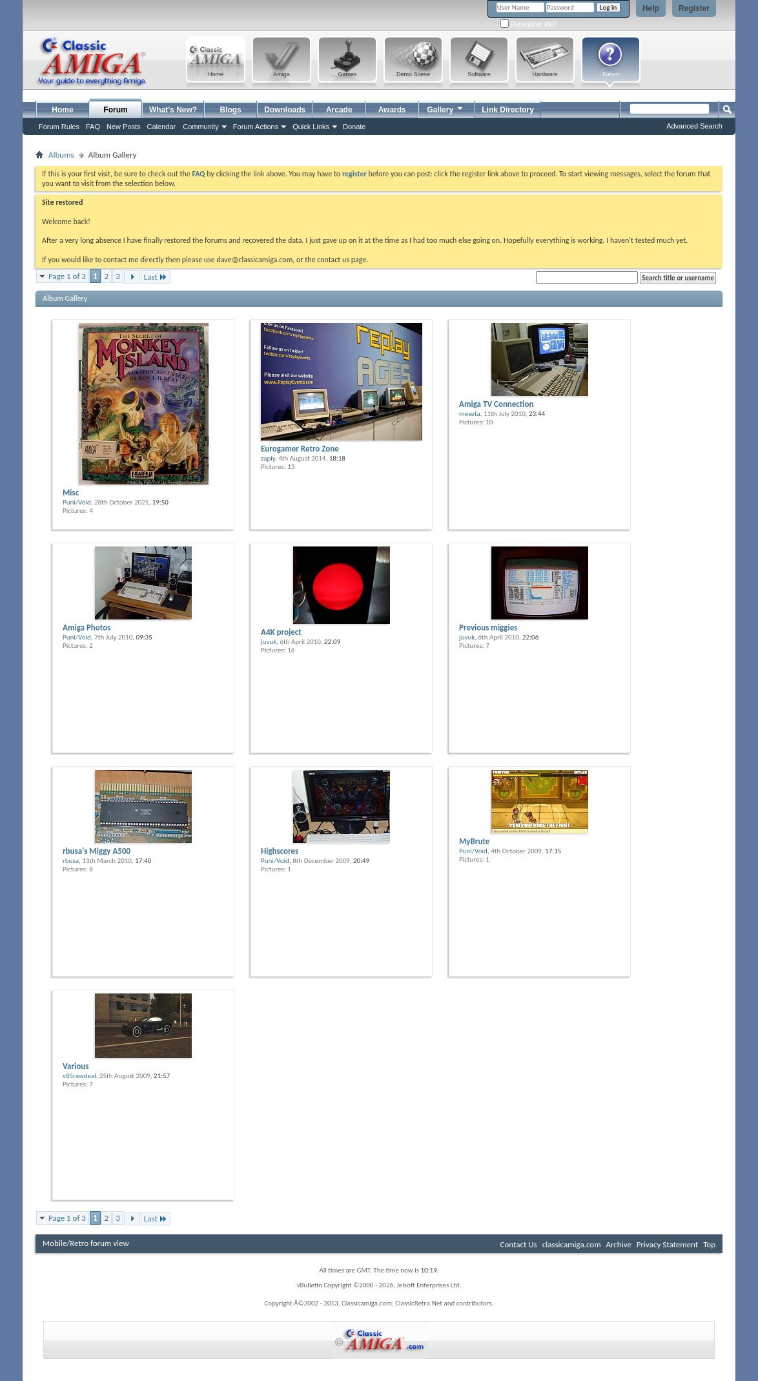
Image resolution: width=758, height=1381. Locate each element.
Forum (115, 109)
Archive (618, 1244)
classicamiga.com (571, 1244)
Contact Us (518, 1244)
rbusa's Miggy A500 (96, 851)
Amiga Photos (86, 627)
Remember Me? (528, 24)
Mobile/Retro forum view (86, 1243)
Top (709, 1244)
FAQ (93, 126)
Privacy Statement (667, 1244)
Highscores (279, 851)
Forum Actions (255, 126)
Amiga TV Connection (496, 404)
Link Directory (508, 109)
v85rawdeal (79, 1076)
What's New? (173, 109)
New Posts (124, 126)
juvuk (268, 642)
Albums (61, 155)
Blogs (230, 109)
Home (62, 109)
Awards (392, 109)
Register (694, 8)
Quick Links (310, 126)
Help (650, 8)
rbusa (71, 861)
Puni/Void (77, 502)
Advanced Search (694, 126)
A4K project (281, 632)
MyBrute (474, 841)
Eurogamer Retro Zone (300, 448)
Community (201, 126)
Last (155, 277)
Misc (71, 492)
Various (75, 1066)
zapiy (268, 458)
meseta (469, 414)
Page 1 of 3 (67, 276)
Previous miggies (488, 627)
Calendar (161, 126)
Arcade (339, 109)
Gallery (445, 108)
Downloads (284, 109)
